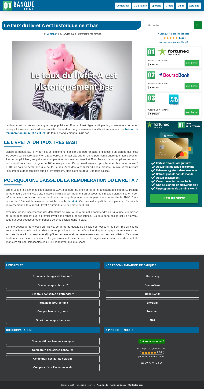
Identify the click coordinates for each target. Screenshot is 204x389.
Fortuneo (152, 311)
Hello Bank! (152, 294)
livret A (72, 201)
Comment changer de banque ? (53, 276)
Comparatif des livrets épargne (53, 358)
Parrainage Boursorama (53, 302)
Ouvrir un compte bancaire (53, 320)
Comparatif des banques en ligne (53, 341)
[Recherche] (198, 25)
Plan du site (102, 385)
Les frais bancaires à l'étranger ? (53, 294)
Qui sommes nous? (151, 341)
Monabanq (152, 276)
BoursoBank (152, 285)
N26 (152, 320)
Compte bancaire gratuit (52, 311)
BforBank (152, 302)
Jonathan (52, 34)
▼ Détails (154, 64)
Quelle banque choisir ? (53, 285)
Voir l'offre (192, 63)
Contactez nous (135, 385)
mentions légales (118, 385)
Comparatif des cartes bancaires (53, 350)
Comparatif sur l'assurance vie (52, 367)
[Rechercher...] (170, 25)
